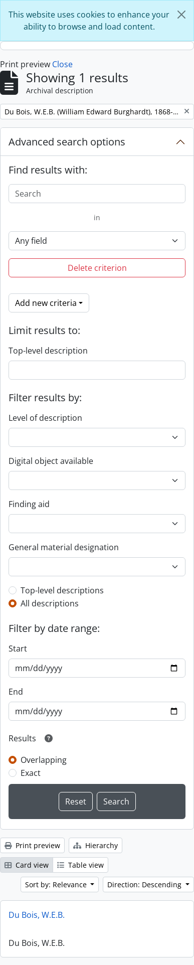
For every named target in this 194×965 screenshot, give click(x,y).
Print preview (32, 845)
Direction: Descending (145, 884)
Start (18, 648)
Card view (27, 865)
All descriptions (50, 603)
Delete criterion (97, 267)
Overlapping (44, 759)
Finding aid (29, 504)
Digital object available (51, 460)
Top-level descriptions (62, 590)
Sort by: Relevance (57, 884)
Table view (80, 865)
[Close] (181, 15)
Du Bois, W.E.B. (37, 914)
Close (62, 64)
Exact (31, 772)
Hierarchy (95, 845)
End (16, 691)
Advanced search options (67, 141)
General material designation (64, 547)
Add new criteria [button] (46, 302)
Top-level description (48, 350)
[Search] (97, 193)
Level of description (45, 417)
